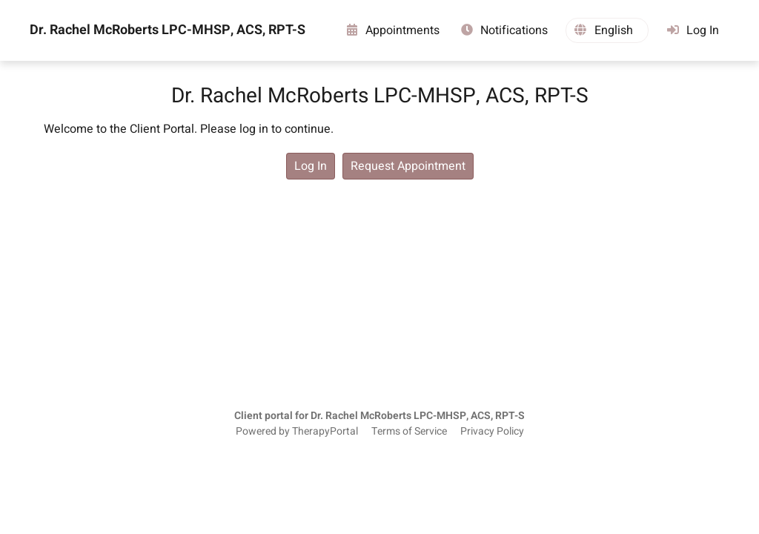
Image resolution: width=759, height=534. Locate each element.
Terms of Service (409, 431)
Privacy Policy (492, 431)
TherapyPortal (325, 431)
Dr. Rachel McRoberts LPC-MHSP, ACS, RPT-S (167, 30)
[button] (607, 30)
